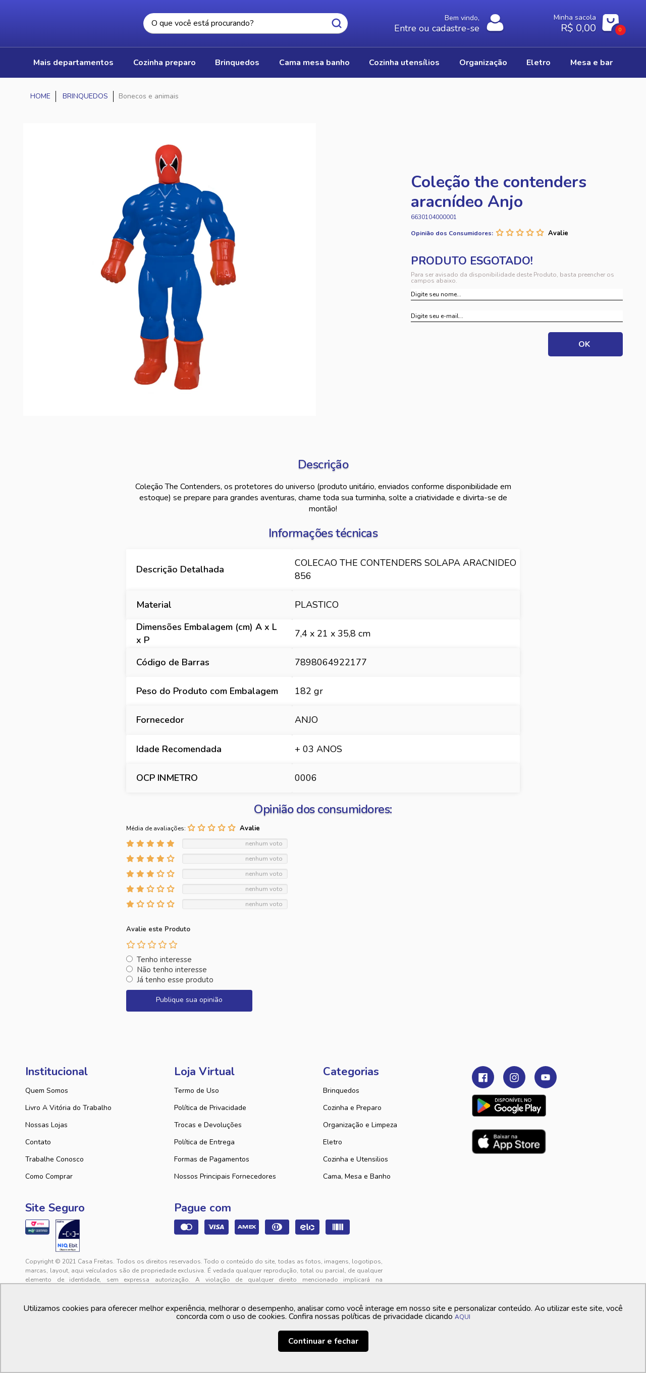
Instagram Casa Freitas (514, 1077)
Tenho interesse (164, 960)
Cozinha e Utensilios (355, 1159)
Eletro (332, 1142)
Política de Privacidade (210, 1108)
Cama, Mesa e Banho (357, 1176)
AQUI (462, 1317)
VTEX (528, 1269)
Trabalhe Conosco (54, 1159)
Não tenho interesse (172, 970)
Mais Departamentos (73, 62)
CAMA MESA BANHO (314, 62)
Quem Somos (46, 1090)
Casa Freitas (80, 20)
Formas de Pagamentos (211, 1159)
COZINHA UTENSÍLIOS (404, 62)
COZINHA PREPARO (164, 62)
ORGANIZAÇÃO (483, 62)
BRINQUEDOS (237, 62)
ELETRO (538, 62)
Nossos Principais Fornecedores (225, 1176)
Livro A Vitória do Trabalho (68, 1108)
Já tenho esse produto (175, 980)
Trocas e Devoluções (208, 1125)
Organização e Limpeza (360, 1125)
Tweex (485, 1269)
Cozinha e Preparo (352, 1108)
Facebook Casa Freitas (483, 1077)
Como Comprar (49, 1176)
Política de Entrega (204, 1142)
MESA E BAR (591, 62)
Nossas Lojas (46, 1125)
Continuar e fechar (323, 1341)
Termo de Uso (196, 1090)
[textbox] (245, 23)
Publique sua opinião (189, 1000)
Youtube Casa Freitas (545, 1077)
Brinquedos (341, 1090)
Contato (38, 1142)
